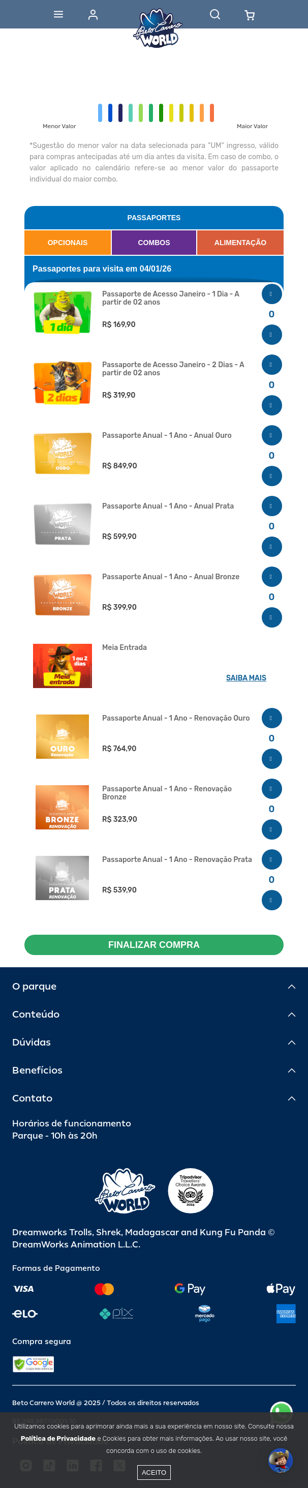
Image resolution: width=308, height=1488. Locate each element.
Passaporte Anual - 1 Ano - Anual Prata (168, 506)
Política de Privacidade (58, 1438)
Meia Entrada (124, 648)
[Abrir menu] (58, 14)
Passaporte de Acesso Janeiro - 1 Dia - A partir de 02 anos (170, 298)
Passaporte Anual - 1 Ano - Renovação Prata (177, 860)
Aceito (154, 1472)
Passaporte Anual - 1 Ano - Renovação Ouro (176, 719)
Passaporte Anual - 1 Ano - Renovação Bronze (167, 793)
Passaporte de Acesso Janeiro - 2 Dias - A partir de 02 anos (173, 369)
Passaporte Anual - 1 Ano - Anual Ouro (167, 436)
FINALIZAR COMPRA (154, 945)
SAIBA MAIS (246, 678)
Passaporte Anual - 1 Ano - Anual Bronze (170, 577)
